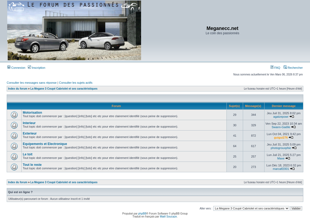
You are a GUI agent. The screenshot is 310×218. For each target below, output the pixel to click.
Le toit (27, 154)
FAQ (275, 67)
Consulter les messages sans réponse (31, 82)
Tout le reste (32, 165)
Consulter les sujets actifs (75, 82)
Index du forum (17, 88)
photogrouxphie (281, 148)
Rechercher (293, 67)
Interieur (29, 123)
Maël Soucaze (168, 216)
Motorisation (32, 112)
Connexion (16, 67)
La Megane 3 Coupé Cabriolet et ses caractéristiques (63, 88)
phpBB (142, 213)
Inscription (36, 67)
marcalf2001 (281, 168)
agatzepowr (281, 116)
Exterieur (30, 133)
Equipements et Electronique (45, 144)
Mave (281, 158)
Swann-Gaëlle (281, 127)
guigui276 (281, 137)
